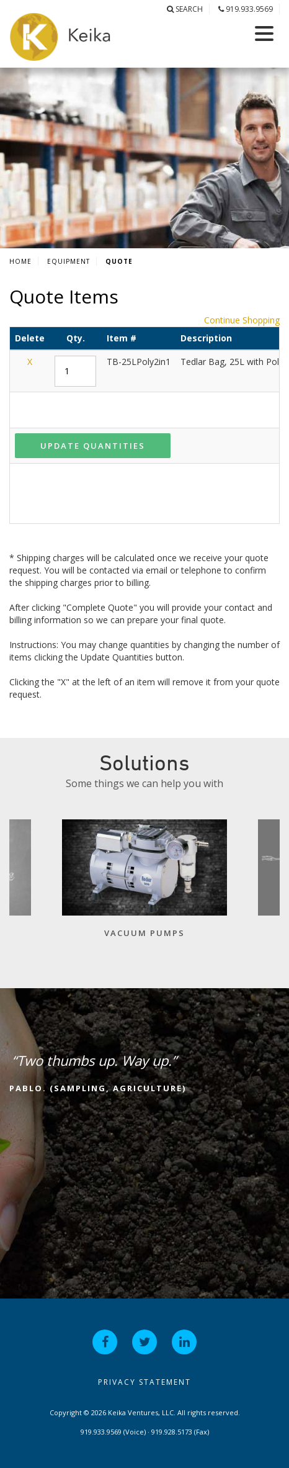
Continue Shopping (242, 320)
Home (20, 261)
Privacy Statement (144, 1382)
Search (185, 9)
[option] (144, 885)
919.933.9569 (245, 9)
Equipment (68, 261)
